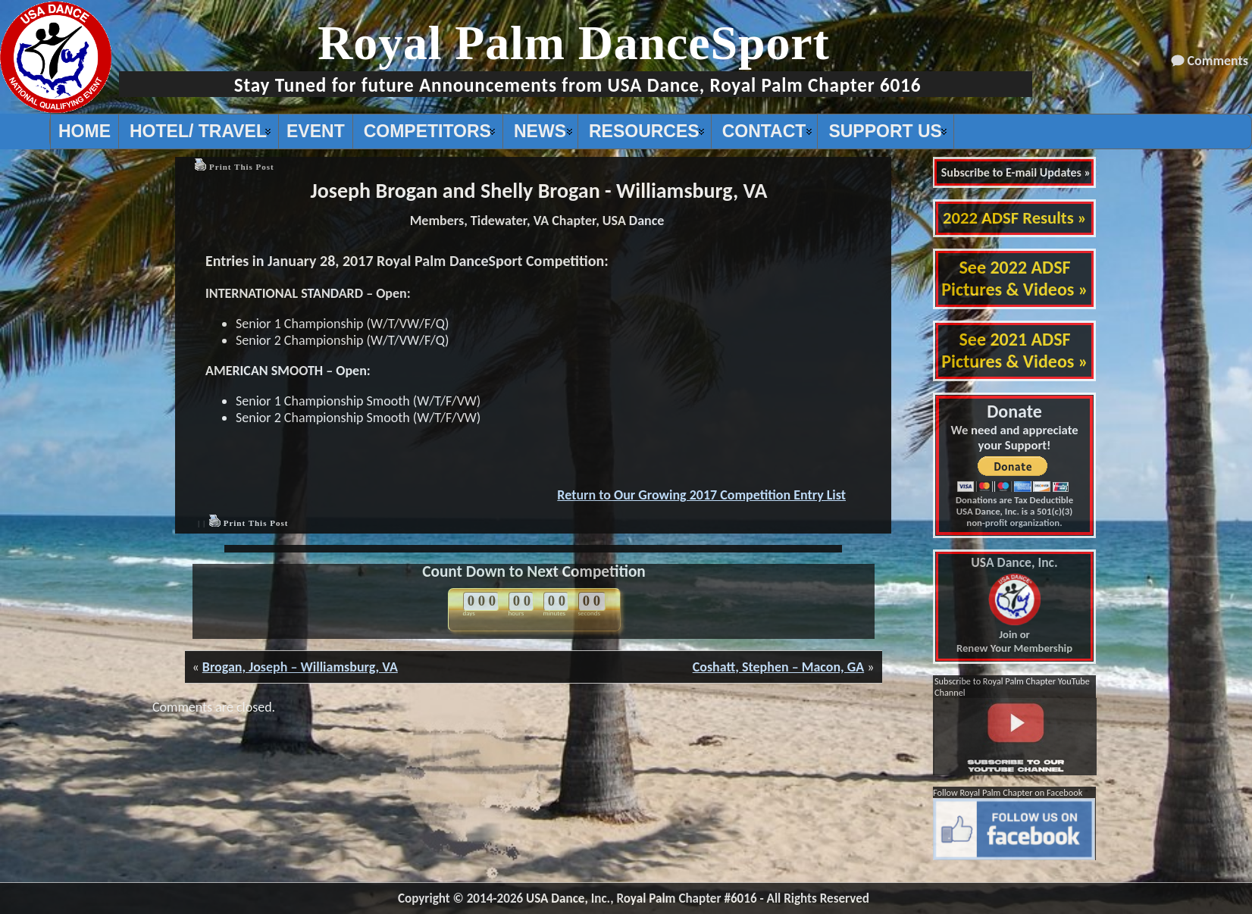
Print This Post (241, 166)
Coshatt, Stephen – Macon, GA (779, 667)
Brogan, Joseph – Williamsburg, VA (300, 667)
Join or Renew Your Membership (1014, 605)
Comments (1218, 60)
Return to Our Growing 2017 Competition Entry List (701, 495)
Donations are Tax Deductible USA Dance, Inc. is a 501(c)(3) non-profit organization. (1014, 511)
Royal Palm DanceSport (574, 43)
